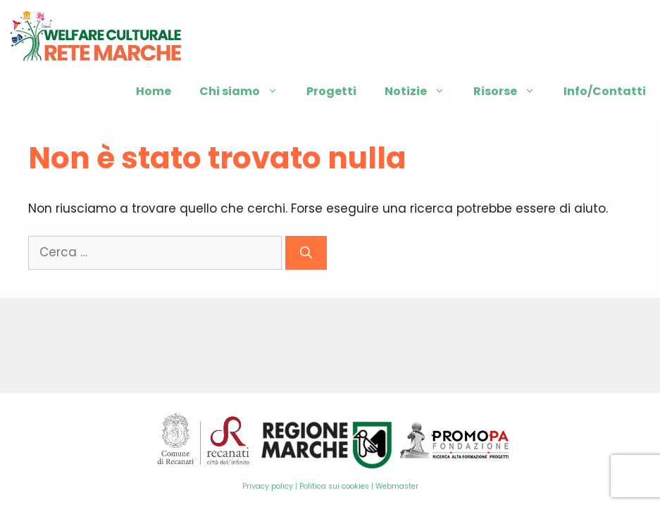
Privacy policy (267, 486)
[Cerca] (306, 253)
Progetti (331, 91)
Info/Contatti (605, 91)
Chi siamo (245, 91)
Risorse (511, 91)
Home (153, 91)
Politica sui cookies (334, 486)
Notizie (422, 91)
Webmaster (396, 486)
